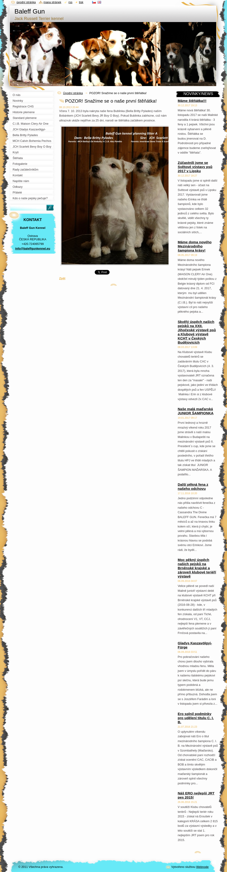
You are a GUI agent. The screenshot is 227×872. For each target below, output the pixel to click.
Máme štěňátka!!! (192, 101)
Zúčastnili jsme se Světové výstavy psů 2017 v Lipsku (195, 167)
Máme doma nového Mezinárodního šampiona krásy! (195, 246)
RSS (70, 2)
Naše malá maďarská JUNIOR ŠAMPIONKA (195, 411)
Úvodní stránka (73, 93)
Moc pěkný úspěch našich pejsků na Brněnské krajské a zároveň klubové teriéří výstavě (197, 568)
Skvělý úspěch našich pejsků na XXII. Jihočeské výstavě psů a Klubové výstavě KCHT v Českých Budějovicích (197, 332)
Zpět (62, 278)
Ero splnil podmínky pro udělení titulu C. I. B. (196, 718)
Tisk (81, 2)
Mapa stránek (52, 2)
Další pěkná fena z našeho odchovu (193, 486)
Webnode (202, 867)
